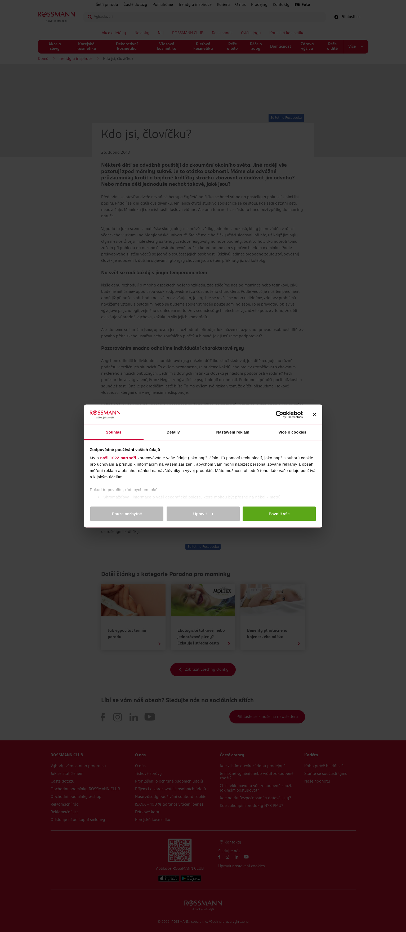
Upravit (203, 513)
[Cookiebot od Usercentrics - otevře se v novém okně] (279, 415)
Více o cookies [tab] (292, 432)
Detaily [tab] (173, 432)
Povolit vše (279, 513)
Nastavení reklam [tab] (232, 432)
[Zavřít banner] (314, 415)
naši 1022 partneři (118, 458)
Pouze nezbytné (127, 513)
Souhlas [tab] (113, 432)
